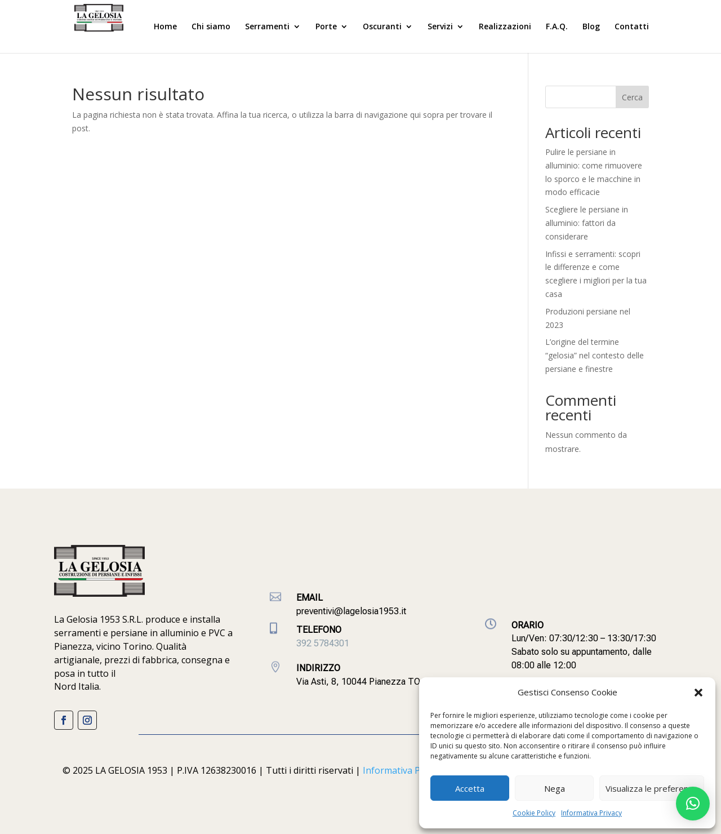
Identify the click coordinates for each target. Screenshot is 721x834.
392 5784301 (322, 643)
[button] (698, 692)
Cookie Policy (534, 813)
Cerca (632, 97)
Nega (554, 788)
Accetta (469, 788)
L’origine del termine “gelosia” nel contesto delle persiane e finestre (594, 355)
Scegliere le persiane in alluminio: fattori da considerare (586, 223)
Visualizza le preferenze (652, 788)
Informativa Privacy (591, 813)
